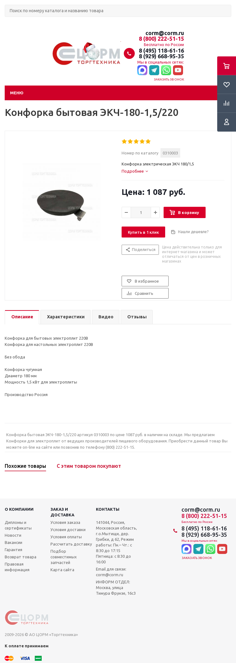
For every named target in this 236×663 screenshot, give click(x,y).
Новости (13, 535)
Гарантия (13, 549)
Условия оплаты (66, 537)
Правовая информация (17, 567)
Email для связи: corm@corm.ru (111, 572)
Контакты (107, 509)
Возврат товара (20, 557)
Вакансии (13, 542)
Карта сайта (62, 569)
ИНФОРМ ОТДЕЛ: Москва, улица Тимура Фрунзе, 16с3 (116, 587)
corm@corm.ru (164, 33)
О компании (19, 509)
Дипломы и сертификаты (18, 525)
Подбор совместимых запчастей (63, 557)
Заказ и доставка (62, 512)
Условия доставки (68, 529)
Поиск (8, 22)
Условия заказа (65, 522)
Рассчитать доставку (71, 544)
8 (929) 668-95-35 (161, 56)
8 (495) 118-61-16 (161, 50)
